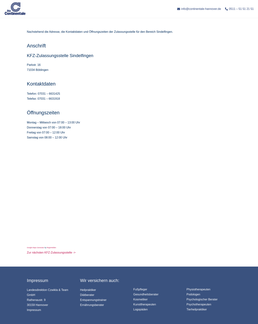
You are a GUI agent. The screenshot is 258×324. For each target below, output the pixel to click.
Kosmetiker (140, 299)
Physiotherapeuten (198, 289)
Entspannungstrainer (93, 299)
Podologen (193, 294)
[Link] (15, 9)
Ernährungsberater (92, 304)
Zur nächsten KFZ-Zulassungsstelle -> (51, 252)
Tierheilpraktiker (197, 309)
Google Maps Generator (35, 248)
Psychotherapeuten (199, 304)
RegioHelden (51, 248)
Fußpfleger (140, 289)
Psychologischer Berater (202, 299)
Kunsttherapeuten (144, 304)
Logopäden (140, 309)
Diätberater (87, 294)
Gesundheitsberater (146, 294)
